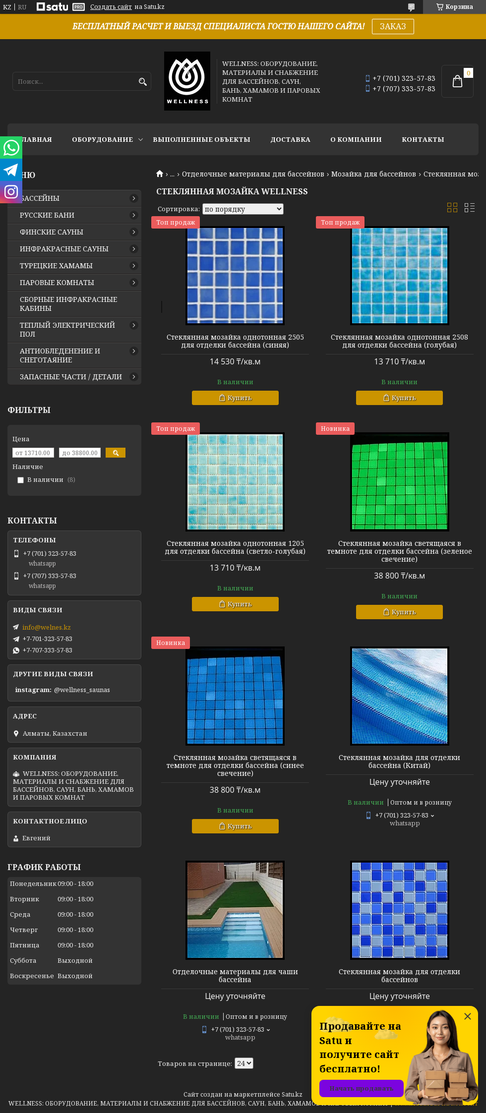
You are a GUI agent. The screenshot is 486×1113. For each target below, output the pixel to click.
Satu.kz (292, 1094)
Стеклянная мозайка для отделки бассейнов (399, 976)
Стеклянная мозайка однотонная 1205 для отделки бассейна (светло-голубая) (235, 547)
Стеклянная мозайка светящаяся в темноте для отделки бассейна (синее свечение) (235, 765)
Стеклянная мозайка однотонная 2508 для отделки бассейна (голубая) (399, 341)
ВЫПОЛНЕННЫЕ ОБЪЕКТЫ (201, 139)
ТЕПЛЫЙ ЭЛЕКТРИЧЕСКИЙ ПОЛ (67, 330)
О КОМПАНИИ (356, 139)
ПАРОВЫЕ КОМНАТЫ (57, 282)
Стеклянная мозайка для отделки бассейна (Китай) (399, 761)
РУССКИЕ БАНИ (47, 215)
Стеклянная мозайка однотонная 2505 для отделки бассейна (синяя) (235, 341)
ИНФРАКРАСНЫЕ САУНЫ (64, 248)
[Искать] (142, 82)
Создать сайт (111, 6)
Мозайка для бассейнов (373, 174)
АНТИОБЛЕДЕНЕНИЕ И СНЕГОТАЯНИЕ (60, 355)
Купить (240, 397)
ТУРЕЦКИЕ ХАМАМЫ (56, 265)
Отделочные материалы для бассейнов (253, 174)
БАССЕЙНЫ (40, 198)
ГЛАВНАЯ (34, 139)
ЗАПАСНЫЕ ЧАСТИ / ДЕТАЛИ (71, 376)
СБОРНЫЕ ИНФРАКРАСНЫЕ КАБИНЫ (68, 304)
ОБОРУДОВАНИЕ (102, 139)
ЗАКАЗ (393, 26)
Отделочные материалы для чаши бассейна (235, 976)
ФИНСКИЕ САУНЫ (51, 232)
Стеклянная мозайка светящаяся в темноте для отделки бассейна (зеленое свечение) (399, 551)
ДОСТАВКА (290, 139)
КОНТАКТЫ (423, 139)
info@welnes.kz (46, 627)
